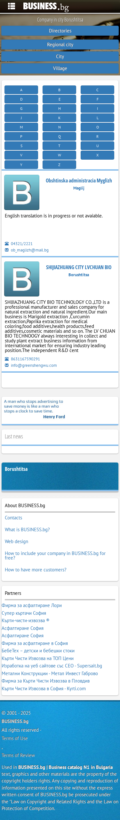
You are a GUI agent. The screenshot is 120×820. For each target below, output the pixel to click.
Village (60, 68)
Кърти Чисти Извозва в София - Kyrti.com (44, 688)
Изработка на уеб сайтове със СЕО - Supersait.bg (52, 666)
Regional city (60, 44)
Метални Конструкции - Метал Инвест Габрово (50, 673)
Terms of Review (18, 755)
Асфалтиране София (23, 628)
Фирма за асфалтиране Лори (32, 605)
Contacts (13, 518)
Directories (60, 31)
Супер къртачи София (24, 613)
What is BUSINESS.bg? (27, 529)
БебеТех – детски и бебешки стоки (38, 651)
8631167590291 (22, 359)
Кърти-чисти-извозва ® (26, 620)
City (60, 56)
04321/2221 (19, 243)
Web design (16, 541)
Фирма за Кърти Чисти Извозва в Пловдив (46, 681)
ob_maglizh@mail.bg (27, 250)
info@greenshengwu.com (31, 365)
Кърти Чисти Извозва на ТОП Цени (38, 658)
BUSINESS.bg (15, 721)
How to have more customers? (36, 570)
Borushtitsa (16, 469)
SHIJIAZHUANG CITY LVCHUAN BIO (78, 267)
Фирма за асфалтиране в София (35, 643)
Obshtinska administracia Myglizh (79, 180)
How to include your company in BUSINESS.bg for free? (55, 555)
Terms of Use (15, 738)
